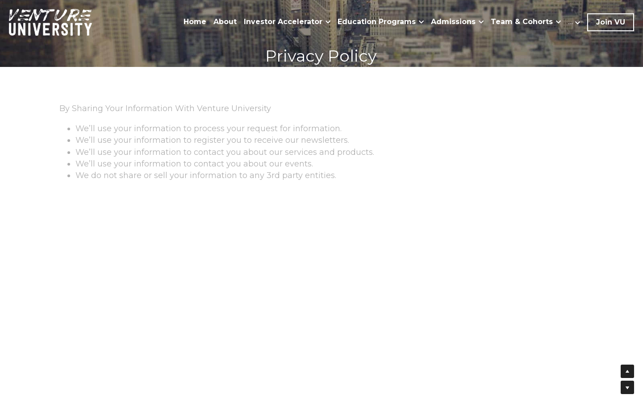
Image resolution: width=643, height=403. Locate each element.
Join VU (610, 22)
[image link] (50, 21)
